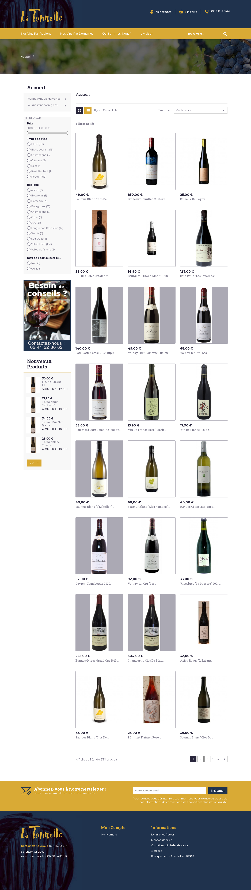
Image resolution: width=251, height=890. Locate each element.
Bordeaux (39, 201)
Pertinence (201, 111)
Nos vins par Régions (36, 33)
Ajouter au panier (55, 389)
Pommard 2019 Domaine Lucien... (98, 430)
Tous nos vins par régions (42, 105)
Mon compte (109, 834)
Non (35, 263)
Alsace (37, 190)
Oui (36, 268)
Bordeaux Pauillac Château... (147, 199)
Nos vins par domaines (76, 33)
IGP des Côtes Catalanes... (93, 276)
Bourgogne (40, 206)
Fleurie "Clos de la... (51, 383)
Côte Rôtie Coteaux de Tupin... (96, 353)
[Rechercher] (209, 33)
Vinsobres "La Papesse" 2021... (200, 583)
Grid (79, 110)
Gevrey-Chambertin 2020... (93, 583)
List (88, 110)
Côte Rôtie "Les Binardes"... (198, 276)
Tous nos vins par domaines (43, 98)
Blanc (37, 144)
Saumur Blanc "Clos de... (50, 443)
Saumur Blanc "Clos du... (197, 737)
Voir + (34, 462)
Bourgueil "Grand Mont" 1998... (149, 276)
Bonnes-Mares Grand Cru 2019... (97, 660)
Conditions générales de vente (169, 845)
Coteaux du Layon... (193, 199)
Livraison (147, 33)
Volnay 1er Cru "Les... (194, 353)
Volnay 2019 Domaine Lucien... (149, 353)
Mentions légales (161, 840)
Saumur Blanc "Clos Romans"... (149, 506)
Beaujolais (39, 195)
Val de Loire (41, 244)
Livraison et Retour (162, 834)
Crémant (38, 160)
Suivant (224, 759)
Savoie (37, 233)
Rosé (36, 165)
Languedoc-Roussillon (47, 228)
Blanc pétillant (42, 149)
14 (217, 759)
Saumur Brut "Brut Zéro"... (50, 403)
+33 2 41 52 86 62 (220, 11)
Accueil (36, 88)
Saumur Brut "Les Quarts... (52, 423)
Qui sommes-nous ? (117, 33)
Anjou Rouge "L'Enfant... (196, 660)
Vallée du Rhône (43, 249)
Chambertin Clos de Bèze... (146, 660)
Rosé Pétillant (41, 171)
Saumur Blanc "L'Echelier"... (94, 506)
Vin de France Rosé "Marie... (147, 430)
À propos (156, 850)
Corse (36, 217)
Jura (36, 222)
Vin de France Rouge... (195, 430)
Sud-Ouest (39, 238)
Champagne (40, 155)
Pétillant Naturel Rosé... (144, 737)
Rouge (38, 176)
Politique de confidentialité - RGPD (172, 856)
